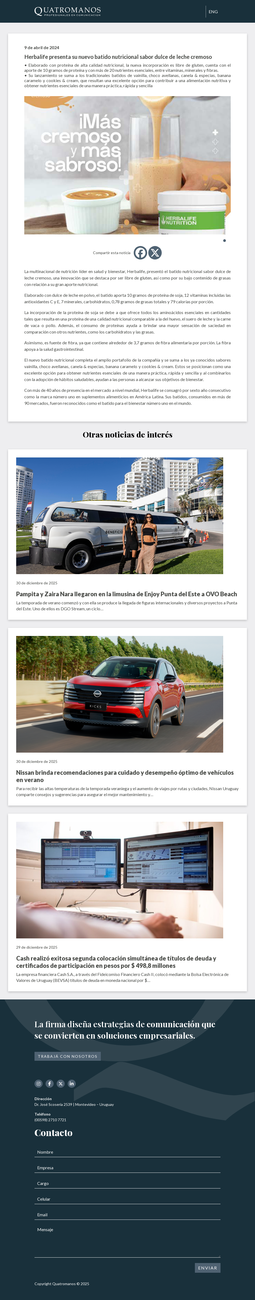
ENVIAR (207, 1267)
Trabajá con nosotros (68, 1056)
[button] (224, 240)
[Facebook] (140, 253)
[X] (155, 253)
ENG (213, 11)
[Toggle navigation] (199, 12)
